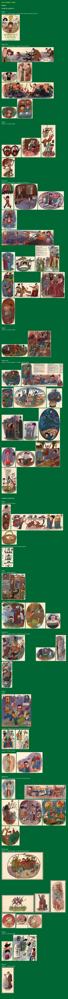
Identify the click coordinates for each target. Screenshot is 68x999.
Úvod (3, 2)
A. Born (13, 2)
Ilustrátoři (7, 2)
